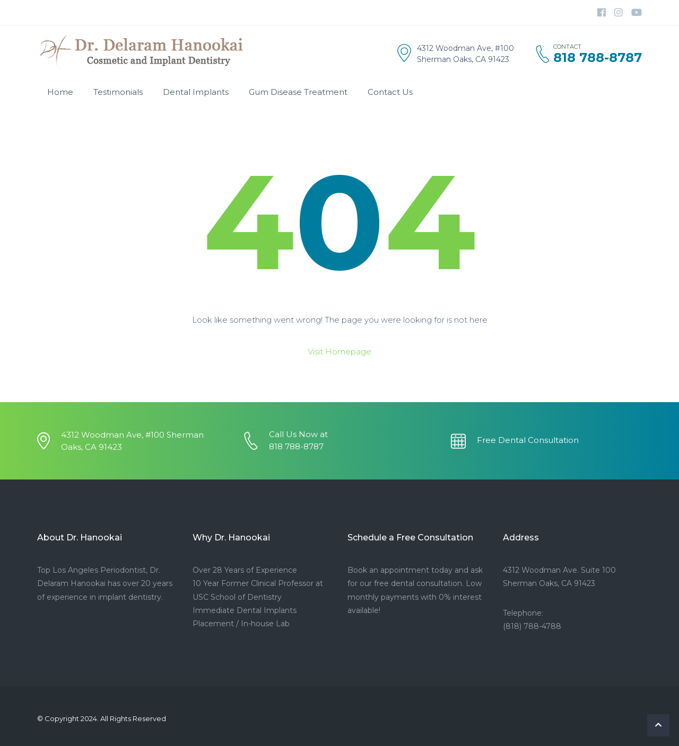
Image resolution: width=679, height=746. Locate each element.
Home (60, 92)
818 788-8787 (597, 57)
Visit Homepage (339, 352)
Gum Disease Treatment (298, 92)
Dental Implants (196, 92)
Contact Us (390, 92)
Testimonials (118, 92)
